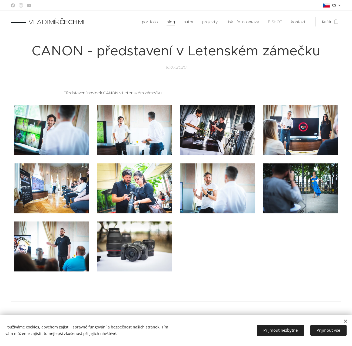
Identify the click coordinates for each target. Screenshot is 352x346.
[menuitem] (157, 22)
